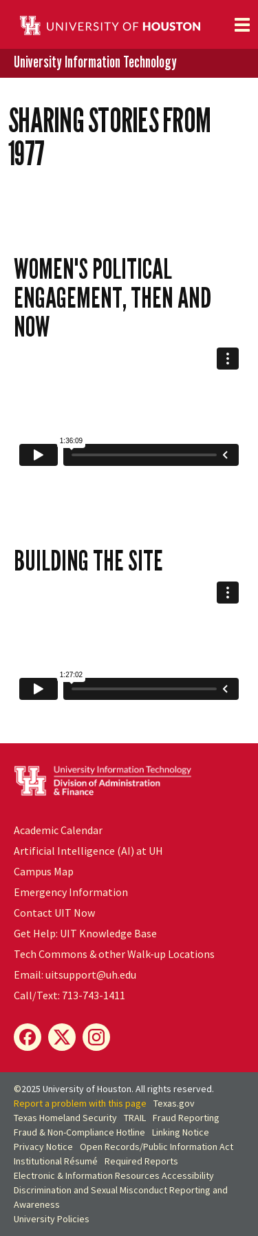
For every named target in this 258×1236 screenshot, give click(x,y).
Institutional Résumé (56, 1161)
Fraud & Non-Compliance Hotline (79, 1132)
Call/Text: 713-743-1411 (69, 995)
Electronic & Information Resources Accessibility (114, 1175)
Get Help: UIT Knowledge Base (85, 933)
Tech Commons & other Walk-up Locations (114, 954)
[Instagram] (96, 1037)
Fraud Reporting (186, 1117)
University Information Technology (95, 62)
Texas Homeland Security (65, 1117)
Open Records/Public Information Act (156, 1146)
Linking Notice (180, 1132)
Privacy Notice (43, 1146)
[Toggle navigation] (242, 25)
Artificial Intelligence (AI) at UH (88, 850)
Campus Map (44, 871)
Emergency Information (71, 892)
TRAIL (135, 1117)
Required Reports (141, 1161)
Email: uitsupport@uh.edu (75, 974)
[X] (62, 1037)
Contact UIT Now (54, 912)
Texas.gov (174, 1103)
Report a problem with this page (80, 1103)
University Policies (51, 1219)
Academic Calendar (58, 830)
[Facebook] (27, 1037)
